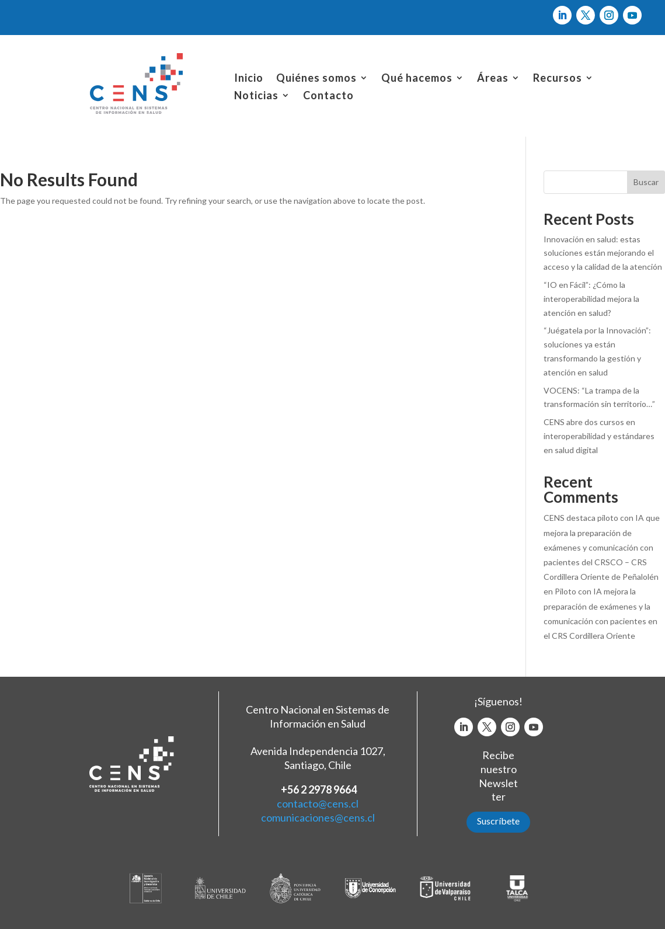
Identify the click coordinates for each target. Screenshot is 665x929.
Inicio (248, 79)
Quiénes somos (316, 79)
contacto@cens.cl (317, 803)
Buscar (646, 182)
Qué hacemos (416, 79)
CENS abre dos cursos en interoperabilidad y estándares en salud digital (599, 436)
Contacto (328, 96)
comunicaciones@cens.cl (318, 817)
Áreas (493, 79)
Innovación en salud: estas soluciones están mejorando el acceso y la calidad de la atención (603, 253)
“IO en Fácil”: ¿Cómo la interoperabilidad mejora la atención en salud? (591, 299)
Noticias (256, 96)
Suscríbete (498, 820)
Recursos (557, 79)
